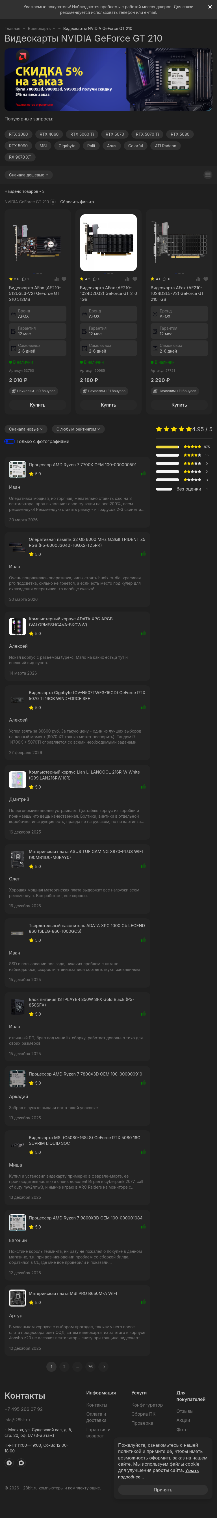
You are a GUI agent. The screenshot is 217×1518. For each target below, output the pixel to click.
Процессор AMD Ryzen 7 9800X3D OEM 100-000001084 (78, 1235)
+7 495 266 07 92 (24, 1428)
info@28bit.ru (17, 1439)
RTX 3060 (18, 134)
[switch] (10, 443)
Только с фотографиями (43, 443)
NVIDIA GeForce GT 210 (30, 202)
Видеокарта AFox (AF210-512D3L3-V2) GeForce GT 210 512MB (37, 294)
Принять (163, 1490)
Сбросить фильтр (77, 201)
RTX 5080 (180, 134)
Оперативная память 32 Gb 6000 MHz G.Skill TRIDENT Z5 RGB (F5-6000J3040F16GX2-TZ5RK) (82, 544)
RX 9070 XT (20, 157)
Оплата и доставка (96, 1437)
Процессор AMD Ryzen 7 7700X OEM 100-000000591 (87, 466)
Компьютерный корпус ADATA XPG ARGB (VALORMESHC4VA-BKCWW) (74, 625)
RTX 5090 (18, 145)
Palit (91, 145)
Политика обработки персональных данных (170, 1507)
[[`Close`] (210, 7)
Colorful (135, 145)
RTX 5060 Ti (82, 134)
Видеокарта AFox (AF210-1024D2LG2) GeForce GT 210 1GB (108, 294)
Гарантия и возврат (98, 1452)
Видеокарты (42, 28)
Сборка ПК (143, 1433)
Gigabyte (67, 145)
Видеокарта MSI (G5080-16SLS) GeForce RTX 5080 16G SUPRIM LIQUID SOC (84, 1154)
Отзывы (185, 1430)
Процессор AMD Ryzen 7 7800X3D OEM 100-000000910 (78, 1085)
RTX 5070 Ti (147, 134)
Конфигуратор (147, 1424)
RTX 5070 (115, 134)
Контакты (96, 1424)
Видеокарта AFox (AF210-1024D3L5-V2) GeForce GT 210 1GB (179, 294)
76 (90, 1386)
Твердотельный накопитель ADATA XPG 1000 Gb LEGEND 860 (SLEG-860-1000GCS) (82, 935)
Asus (111, 145)
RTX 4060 (49, 134)
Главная (12, 28)
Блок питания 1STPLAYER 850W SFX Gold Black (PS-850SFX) (86, 1010)
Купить (37, 406)
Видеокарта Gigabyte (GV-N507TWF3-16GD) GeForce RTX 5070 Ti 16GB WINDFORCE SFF (87, 700)
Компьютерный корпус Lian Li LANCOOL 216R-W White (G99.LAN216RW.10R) (82, 780)
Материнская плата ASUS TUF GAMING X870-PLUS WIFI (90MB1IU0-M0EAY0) (85, 860)
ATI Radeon (165, 145)
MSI (43, 145)
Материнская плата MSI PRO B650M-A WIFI (77, 1313)
